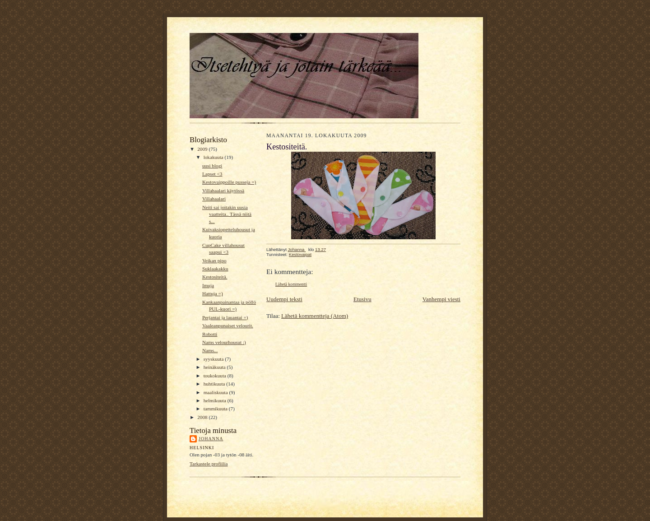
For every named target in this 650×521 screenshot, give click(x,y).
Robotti (210, 334)
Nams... (210, 350)
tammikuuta (216, 408)
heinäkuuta (215, 367)
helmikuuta (216, 400)
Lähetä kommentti (291, 284)
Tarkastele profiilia (209, 463)
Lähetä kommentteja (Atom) (314, 315)
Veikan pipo (214, 260)
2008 (203, 417)
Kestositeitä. (215, 276)
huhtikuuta (215, 383)
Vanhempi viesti (441, 299)
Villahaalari (214, 198)
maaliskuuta (216, 392)
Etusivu (362, 299)
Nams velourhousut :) (224, 342)
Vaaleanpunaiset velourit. (227, 325)
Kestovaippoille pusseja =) (229, 182)
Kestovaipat (300, 254)
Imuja (208, 285)
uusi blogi (212, 165)
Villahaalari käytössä (223, 190)
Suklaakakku (215, 268)
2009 (203, 149)
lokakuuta (214, 157)
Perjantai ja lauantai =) (225, 317)
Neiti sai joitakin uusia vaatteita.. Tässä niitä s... (226, 214)
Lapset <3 (212, 174)
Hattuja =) (212, 293)
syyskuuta (214, 359)
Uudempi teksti (284, 299)
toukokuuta (216, 375)
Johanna (211, 438)
